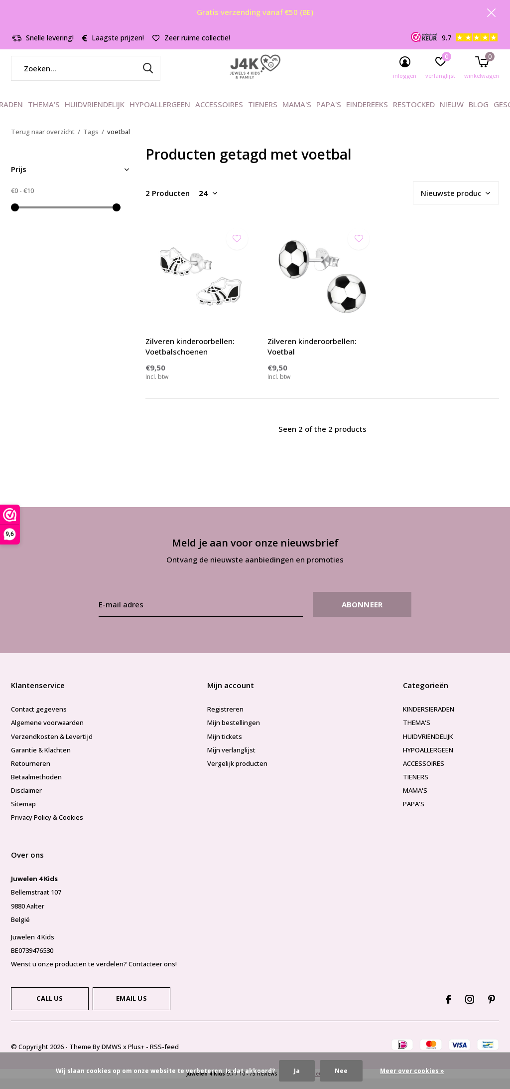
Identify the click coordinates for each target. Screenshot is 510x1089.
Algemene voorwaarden (47, 732)
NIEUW (452, 115)
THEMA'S (44, 115)
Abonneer (362, 614)
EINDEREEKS (367, 115)
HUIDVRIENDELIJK (95, 115)
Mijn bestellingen (233, 732)
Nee (341, 1071)
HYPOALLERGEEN (159, 115)
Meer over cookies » (412, 1071)
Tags (91, 141)
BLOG (479, 115)
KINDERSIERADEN (428, 719)
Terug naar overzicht (43, 141)
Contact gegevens (39, 719)
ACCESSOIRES (219, 115)
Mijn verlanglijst (231, 759)
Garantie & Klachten (41, 759)
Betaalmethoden (36, 786)
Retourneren (30, 773)
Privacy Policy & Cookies (47, 827)
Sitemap (23, 813)
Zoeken (146, 78)
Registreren (225, 719)
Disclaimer (26, 800)
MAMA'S (296, 115)
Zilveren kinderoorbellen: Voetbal (312, 356)
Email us (131, 1008)
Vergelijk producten (237, 773)
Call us (49, 1008)
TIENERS (262, 115)
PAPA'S (328, 115)
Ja (297, 1071)
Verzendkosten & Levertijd (52, 746)
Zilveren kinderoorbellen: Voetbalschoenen (190, 356)
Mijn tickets (224, 746)
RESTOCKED (414, 115)
